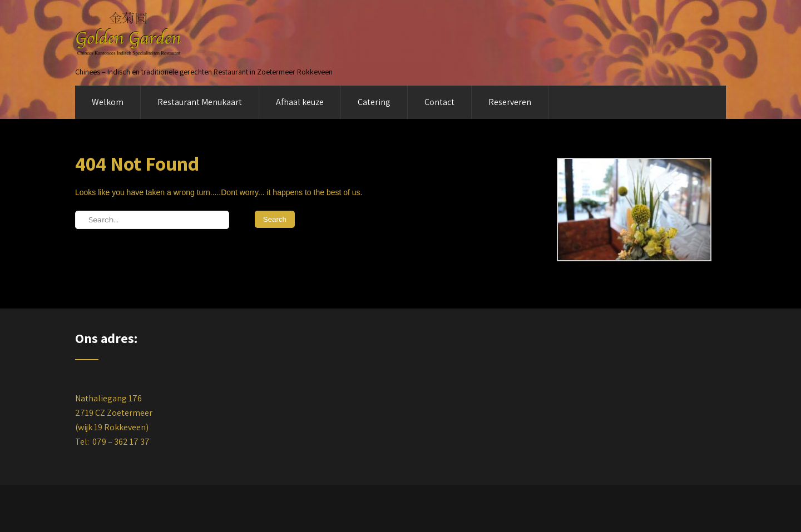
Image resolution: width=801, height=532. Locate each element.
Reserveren (509, 102)
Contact (439, 102)
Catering (374, 102)
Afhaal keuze (300, 102)
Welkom (107, 102)
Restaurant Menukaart (199, 102)
